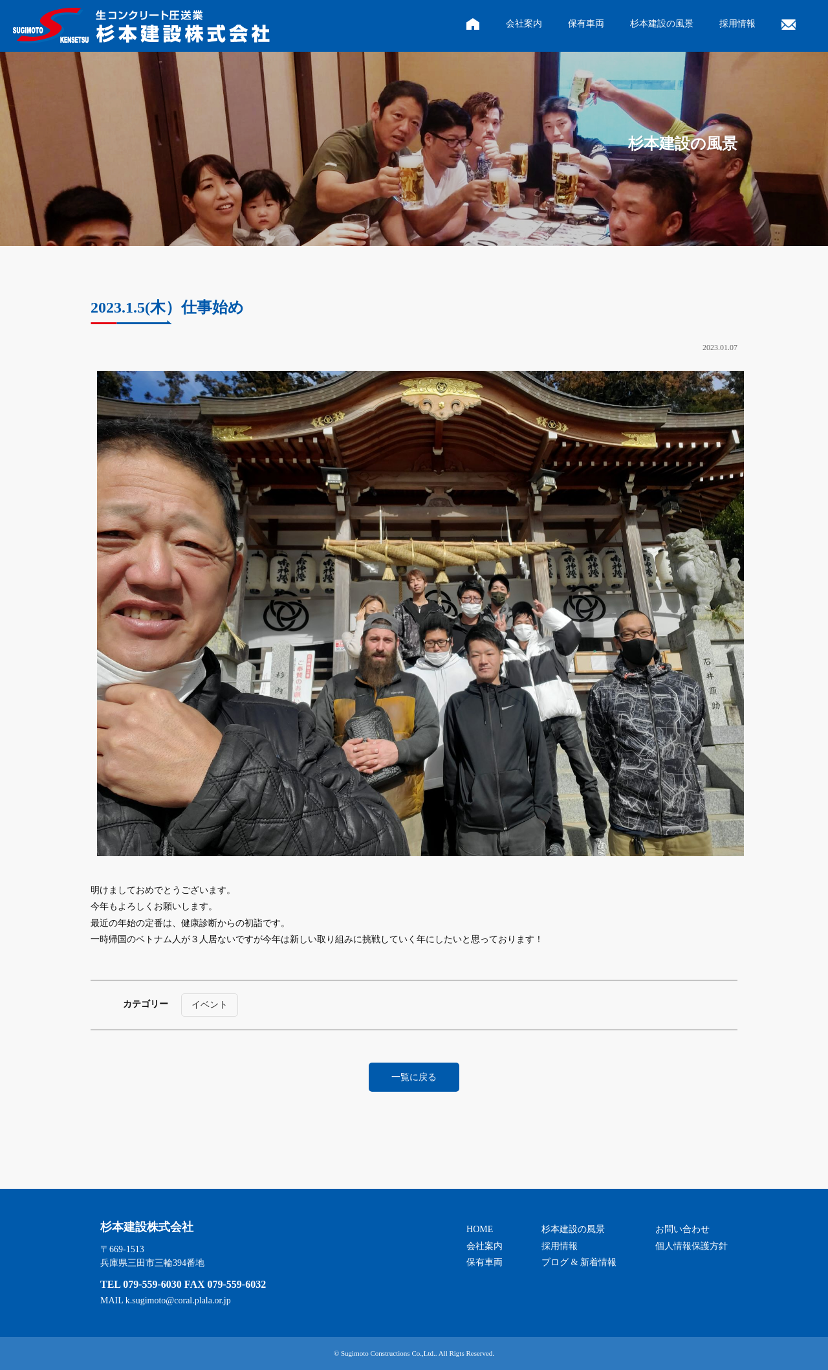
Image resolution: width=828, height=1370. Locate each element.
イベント (209, 1005)
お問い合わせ (682, 1229)
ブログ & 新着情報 (578, 1262)
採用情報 (737, 23)
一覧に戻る (414, 1077)
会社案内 (524, 23)
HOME (479, 1229)
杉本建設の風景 (661, 23)
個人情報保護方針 (691, 1246)
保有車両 (586, 23)
